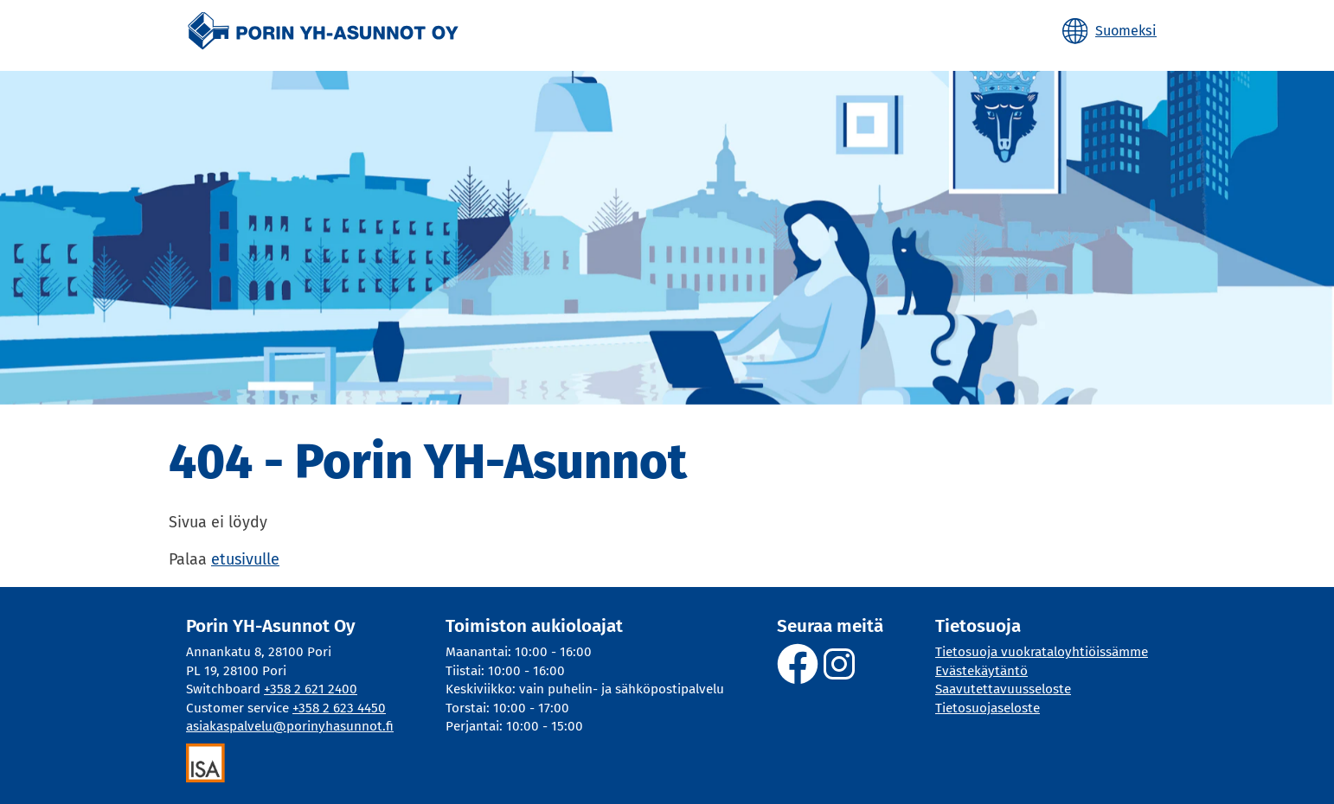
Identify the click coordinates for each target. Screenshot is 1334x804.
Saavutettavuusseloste (1003, 689)
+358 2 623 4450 (339, 708)
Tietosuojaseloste (987, 708)
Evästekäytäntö (981, 671)
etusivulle (245, 559)
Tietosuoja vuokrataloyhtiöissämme (1041, 652)
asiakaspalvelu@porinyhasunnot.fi (290, 726)
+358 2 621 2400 (310, 689)
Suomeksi (1126, 30)
